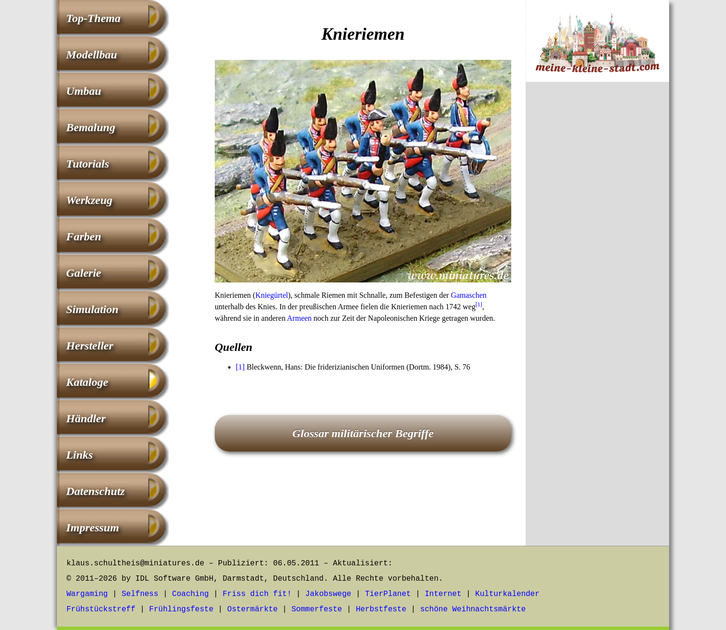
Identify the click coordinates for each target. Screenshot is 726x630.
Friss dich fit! (256, 594)
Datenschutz (95, 491)
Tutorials (87, 164)
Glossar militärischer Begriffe (363, 433)
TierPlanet (388, 594)
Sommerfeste (317, 609)
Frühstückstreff (100, 609)
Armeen (299, 318)
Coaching (190, 594)
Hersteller (89, 345)
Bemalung (90, 127)
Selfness (139, 594)
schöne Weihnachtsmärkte (473, 609)
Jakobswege (328, 594)
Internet (443, 594)
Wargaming (87, 594)
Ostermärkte (252, 609)
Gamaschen (469, 295)
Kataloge (87, 382)
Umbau (83, 91)
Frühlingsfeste (181, 609)
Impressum (92, 527)
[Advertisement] (597, 248)
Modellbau (91, 54)
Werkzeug (89, 200)
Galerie (83, 273)
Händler (86, 418)
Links (79, 455)
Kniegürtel (271, 295)
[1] (478, 304)
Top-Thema (93, 18)
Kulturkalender (507, 594)
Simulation (92, 309)
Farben (83, 236)
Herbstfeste (381, 609)
